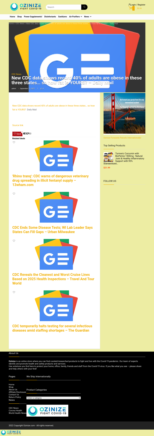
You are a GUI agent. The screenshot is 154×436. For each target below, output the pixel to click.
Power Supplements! (33, 17)
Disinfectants (50, 17)
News (86, 17)
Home (12, 17)
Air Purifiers (74, 17)
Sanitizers (62, 17)
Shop (19, 17)
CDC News (20, 23)
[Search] (84, 7)
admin (14, 89)
